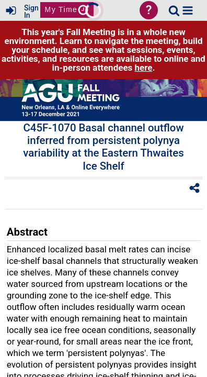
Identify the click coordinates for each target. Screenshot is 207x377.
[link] (174, 10)
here (144, 67)
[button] (187, 10)
